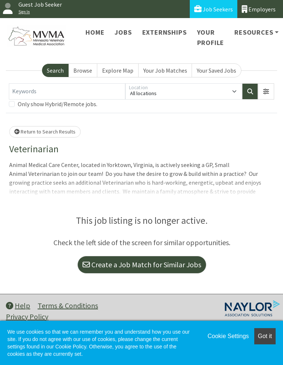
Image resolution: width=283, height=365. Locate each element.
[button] (266, 91)
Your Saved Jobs (216, 70)
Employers (259, 9)
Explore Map (117, 70)
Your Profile (210, 37)
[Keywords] (67, 91)
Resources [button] (253, 32)
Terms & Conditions (68, 305)
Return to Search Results (45, 131)
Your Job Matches (165, 70)
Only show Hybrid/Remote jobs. (57, 104)
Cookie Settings (228, 336)
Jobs (123, 32)
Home (94, 32)
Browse (82, 70)
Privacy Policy (27, 316)
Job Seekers (213, 9)
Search (55, 70)
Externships (164, 32)
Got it (265, 336)
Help (18, 305)
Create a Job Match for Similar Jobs (142, 264)
